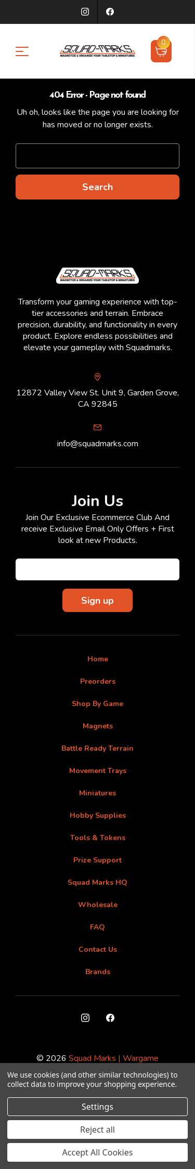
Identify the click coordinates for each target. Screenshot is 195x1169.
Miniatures (97, 793)
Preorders (97, 681)
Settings (97, 1106)
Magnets (98, 726)
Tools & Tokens (97, 838)
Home (97, 659)
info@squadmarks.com (97, 443)
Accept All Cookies (97, 1152)
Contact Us (98, 949)
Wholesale (98, 905)
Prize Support (97, 860)
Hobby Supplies (98, 815)
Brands (97, 972)
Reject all (97, 1129)
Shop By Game (97, 704)
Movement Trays (97, 771)
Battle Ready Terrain (97, 748)
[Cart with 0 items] (161, 51)
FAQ (97, 927)
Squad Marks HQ (97, 882)
